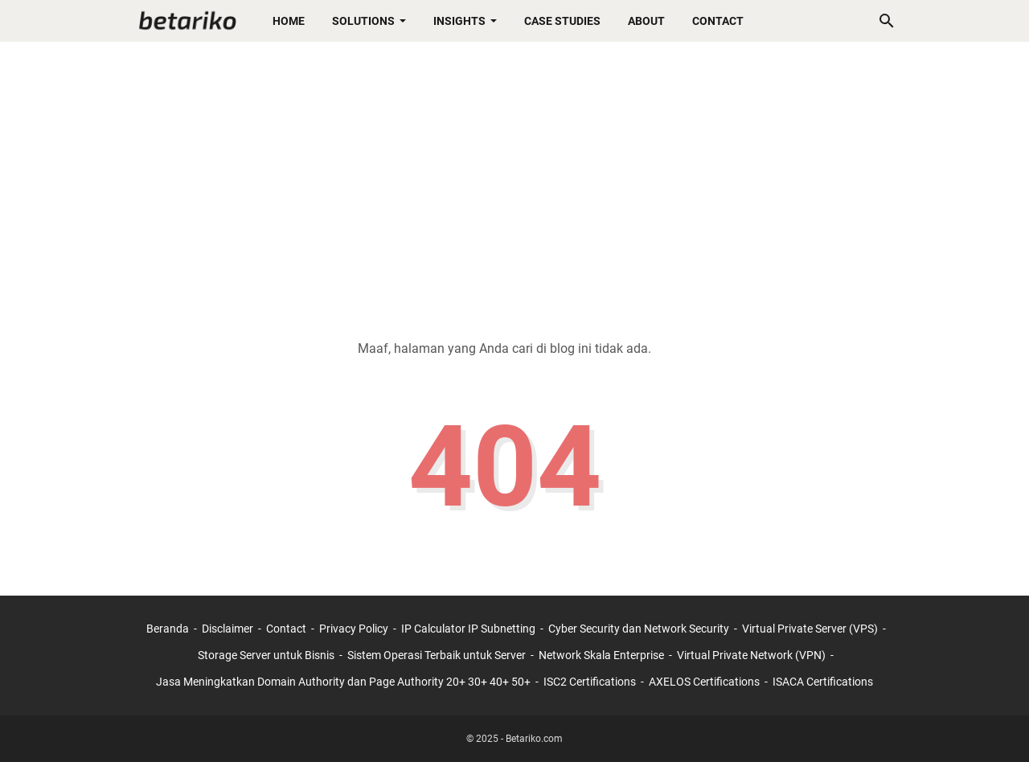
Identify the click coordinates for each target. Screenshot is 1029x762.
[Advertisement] (514, 178)
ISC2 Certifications (589, 681)
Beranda (167, 628)
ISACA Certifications (823, 681)
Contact (718, 20)
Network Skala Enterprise (601, 655)
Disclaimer (227, 628)
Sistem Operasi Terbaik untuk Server (436, 655)
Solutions (363, 20)
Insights (459, 20)
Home (289, 20)
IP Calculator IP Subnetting (468, 628)
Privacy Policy (353, 628)
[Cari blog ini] (886, 21)
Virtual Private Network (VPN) (751, 655)
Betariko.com (534, 738)
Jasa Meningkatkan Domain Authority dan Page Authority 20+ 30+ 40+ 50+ (343, 681)
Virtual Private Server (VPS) (810, 628)
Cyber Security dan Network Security (638, 628)
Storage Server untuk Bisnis (266, 655)
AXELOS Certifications (704, 681)
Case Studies (562, 20)
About (646, 20)
